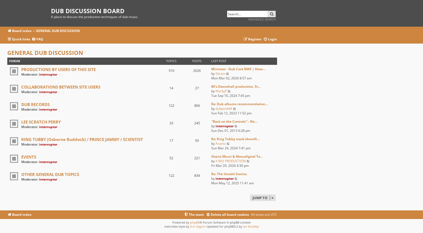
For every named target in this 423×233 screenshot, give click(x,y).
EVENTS (28, 157)
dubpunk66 (224, 108)
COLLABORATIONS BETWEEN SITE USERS (60, 87)
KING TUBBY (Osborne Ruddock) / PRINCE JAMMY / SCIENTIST (82, 139)
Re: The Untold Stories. (229, 174)
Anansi (221, 143)
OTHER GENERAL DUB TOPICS (50, 174)
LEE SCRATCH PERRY (41, 122)
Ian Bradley (251, 226)
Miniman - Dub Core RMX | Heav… (238, 69)
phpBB (195, 222)
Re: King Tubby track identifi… (235, 139)
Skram (220, 73)
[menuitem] (37, 39)
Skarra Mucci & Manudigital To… (237, 156)
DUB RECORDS (35, 104)
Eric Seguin (198, 226)
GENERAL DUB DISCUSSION (45, 53)
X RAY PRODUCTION (231, 161)
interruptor (48, 74)
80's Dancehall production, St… (236, 86)
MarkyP (221, 91)
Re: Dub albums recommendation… (239, 104)
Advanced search (262, 19)
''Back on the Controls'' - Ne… (234, 121)
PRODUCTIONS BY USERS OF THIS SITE (58, 69)
